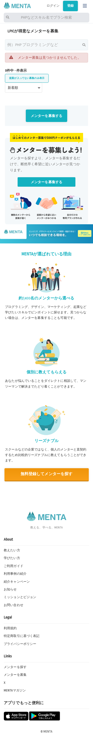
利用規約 (10, 628)
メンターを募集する (46, 116)
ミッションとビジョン (20, 597)
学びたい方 (12, 558)
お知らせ (10, 589)
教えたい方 (12, 550)
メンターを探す (15, 667)
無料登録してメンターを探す (47, 474)
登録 (70, 5)
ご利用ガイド (13, 566)
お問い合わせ (13, 605)
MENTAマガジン (15, 690)
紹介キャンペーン (17, 581)
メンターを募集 (15, 675)
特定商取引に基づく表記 (21, 636)
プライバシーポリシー (20, 644)
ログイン (53, 5)
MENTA (48, 731)
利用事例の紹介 (15, 573)
